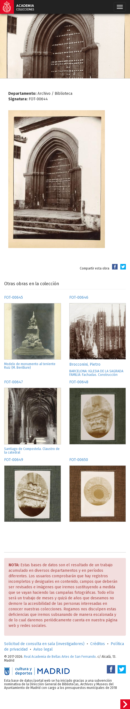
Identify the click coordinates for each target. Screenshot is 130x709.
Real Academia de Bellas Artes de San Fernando (60, 657)
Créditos (97, 643)
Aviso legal (43, 649)
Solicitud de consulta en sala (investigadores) (44, 643)
